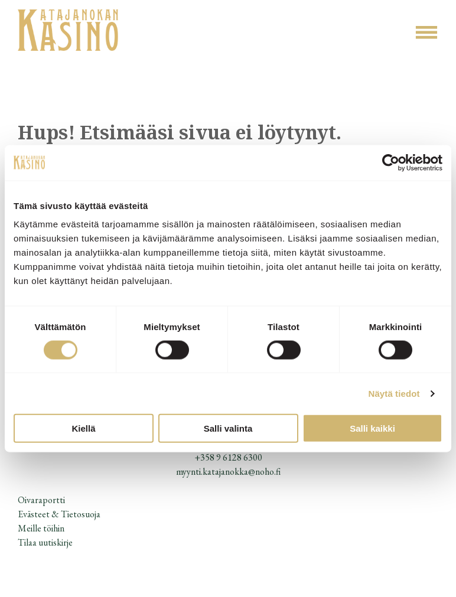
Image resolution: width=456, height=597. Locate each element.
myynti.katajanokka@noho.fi (228, 471)
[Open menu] (426, 32)
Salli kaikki (372, 428)
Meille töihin (41, 528)
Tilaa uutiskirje (45, 542)
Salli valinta (228, 428)
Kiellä (83, 428)
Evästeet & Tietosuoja (59, 514)
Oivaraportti (41, 500)
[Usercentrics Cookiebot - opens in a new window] (390, 162)
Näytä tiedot (394, 393)
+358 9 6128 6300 (228, 457)
